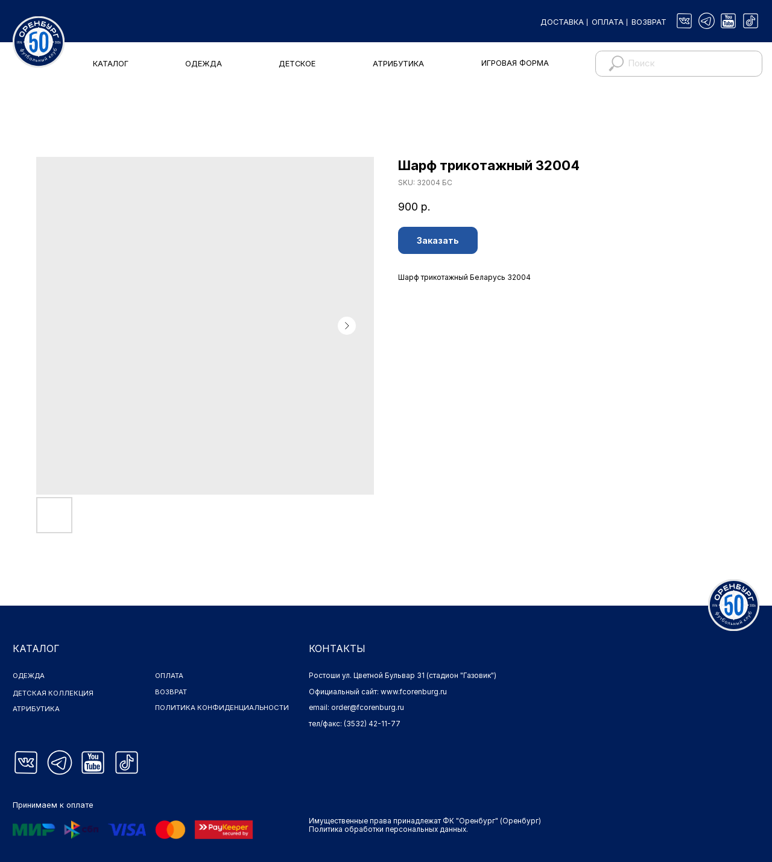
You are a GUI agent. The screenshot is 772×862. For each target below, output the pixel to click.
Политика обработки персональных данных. (388, 829)
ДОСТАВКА (562, 22)
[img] (684, 21)
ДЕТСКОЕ (297, 63)
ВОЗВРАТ (648, 22)
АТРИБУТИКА (398, 63)
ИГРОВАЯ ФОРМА (515, 63)
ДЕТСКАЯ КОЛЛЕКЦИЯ (54, 693)
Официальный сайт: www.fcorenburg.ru (378, 692)
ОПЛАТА (608, 22)
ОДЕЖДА (203, 63)
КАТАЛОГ (110, 63)
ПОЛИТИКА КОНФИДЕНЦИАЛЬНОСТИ (203, 711)
